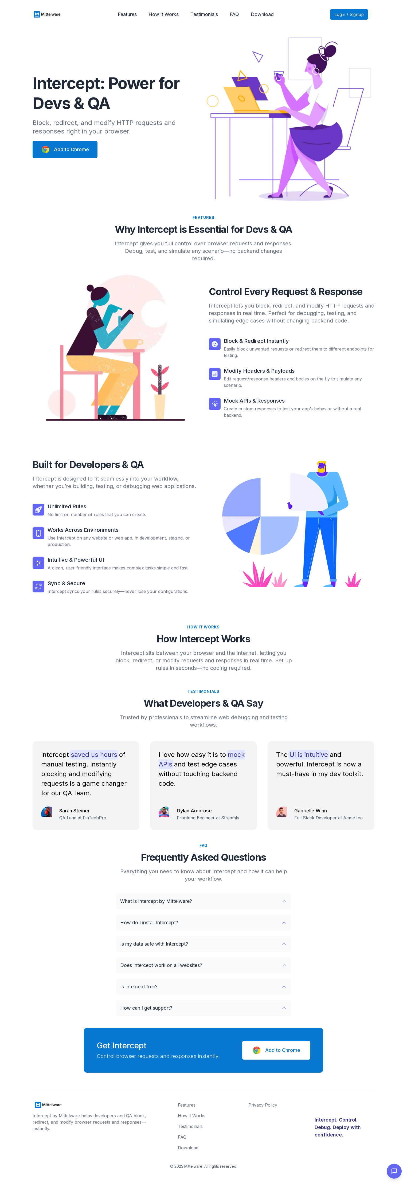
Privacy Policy (262, 1105)
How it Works (163, 14)
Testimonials (204, 14)
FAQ (234, 14)
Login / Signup (349, 14)
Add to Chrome (65, 149)
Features (127, 14)
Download (262, 14)
